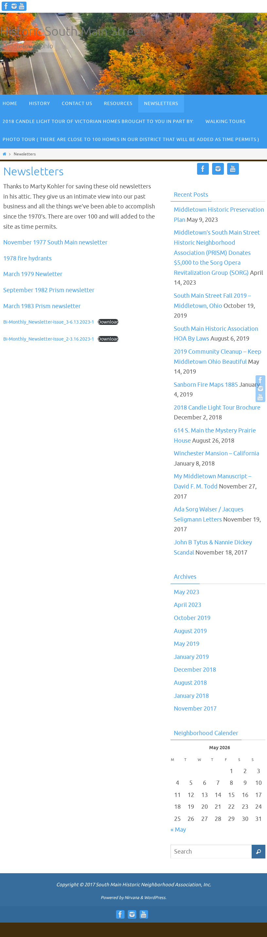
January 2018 (191, 695)
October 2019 (192, 618)
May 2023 (186, 592)
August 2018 (190, 682)
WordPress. (155, 897)
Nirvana (132, 897)
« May (178, 829)
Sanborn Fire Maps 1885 (206, 384)
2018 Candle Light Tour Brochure (217, 407)
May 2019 (186, 643)
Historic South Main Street (72, 31)
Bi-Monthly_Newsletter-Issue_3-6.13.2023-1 (48, 322)
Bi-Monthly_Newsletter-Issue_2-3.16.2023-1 (48, 339)
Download (108, 322)
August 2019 (190, 631)
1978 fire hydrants (27, 258)
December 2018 (195, 669)
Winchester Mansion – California (216, 453)
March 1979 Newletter (32, 274)
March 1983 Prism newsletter (42, 306)
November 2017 (195, 708)
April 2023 (187, 605)
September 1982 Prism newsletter (48, 290)
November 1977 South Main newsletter (55, 242)
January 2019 (191, 657)
